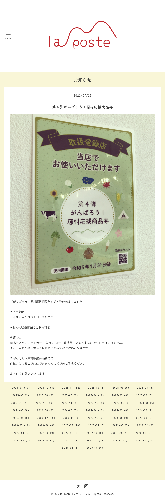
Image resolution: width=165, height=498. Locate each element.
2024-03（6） (121, 410)
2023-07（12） (21, 425)
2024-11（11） (71, 402)
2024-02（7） (145, 410)
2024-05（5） (70, 410)
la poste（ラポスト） (73, 493)
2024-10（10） (97, 402)
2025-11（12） (72, 387)
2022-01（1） (71, 440)
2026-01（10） (21, 387)
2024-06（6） (46, 410)
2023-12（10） (46, 417)
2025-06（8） (46, 395)
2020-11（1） (95, 447)
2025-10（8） (97, 387)
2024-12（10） (45, 402)
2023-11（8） (72, 417)
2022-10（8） (95, 432)
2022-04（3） (47, 440)
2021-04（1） (71, 447)
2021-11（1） (120, 440)
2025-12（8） (47, 387)
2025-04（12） (95, 395)
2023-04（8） (97, 425)
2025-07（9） (21, 395)
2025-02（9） (145, 395)
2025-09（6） (121, 387)
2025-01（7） (20, 402)
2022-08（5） (144, 432)
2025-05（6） (70, 395)
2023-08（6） (145, 417)
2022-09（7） (120, 432)
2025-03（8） (121, 395)
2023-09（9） (121, 417)
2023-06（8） (47, 425)
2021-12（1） (95, 440)
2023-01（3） (22, 432)
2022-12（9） (47, 432)
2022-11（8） (71, 432)
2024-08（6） (147, 402)
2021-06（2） (144, 440)
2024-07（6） (21, 410)
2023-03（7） (121, 425)
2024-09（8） (122, 402)
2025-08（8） (146, 387)
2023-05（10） (72, 425)
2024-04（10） (95, 410)
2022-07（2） (22, 440)
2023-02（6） (146, 425)
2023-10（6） (96, 417)
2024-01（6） (21, 417)
